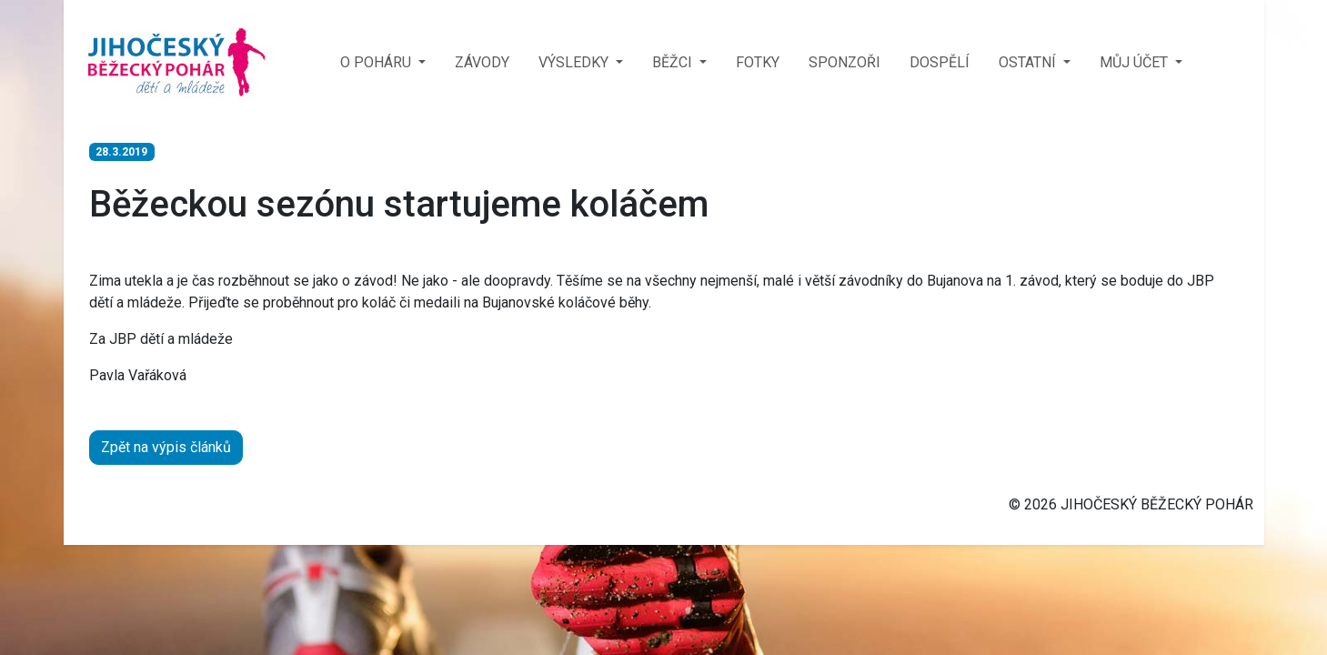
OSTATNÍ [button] (1029, 62)
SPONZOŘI (844, 62)
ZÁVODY (482, 62)
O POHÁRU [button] (377, 62)
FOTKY (757, 62)
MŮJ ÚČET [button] (1135, 62)
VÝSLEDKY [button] (575, 62)
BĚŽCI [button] (674, 62)
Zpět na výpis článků (166, 447)
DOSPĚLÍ (940, 62)
